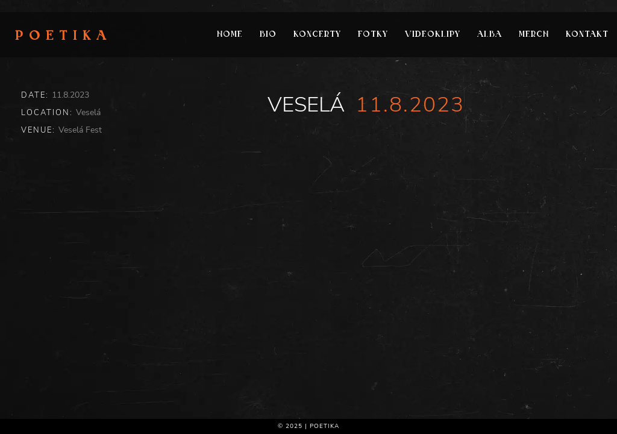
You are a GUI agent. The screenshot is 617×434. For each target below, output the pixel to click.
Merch (534, 35)
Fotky (373, 35)
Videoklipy (432, 35)
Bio (268, 35)
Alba (489, 35)
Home (230, 35)
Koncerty (317, 35)
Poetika (63, 37)
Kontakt (587, 35)
